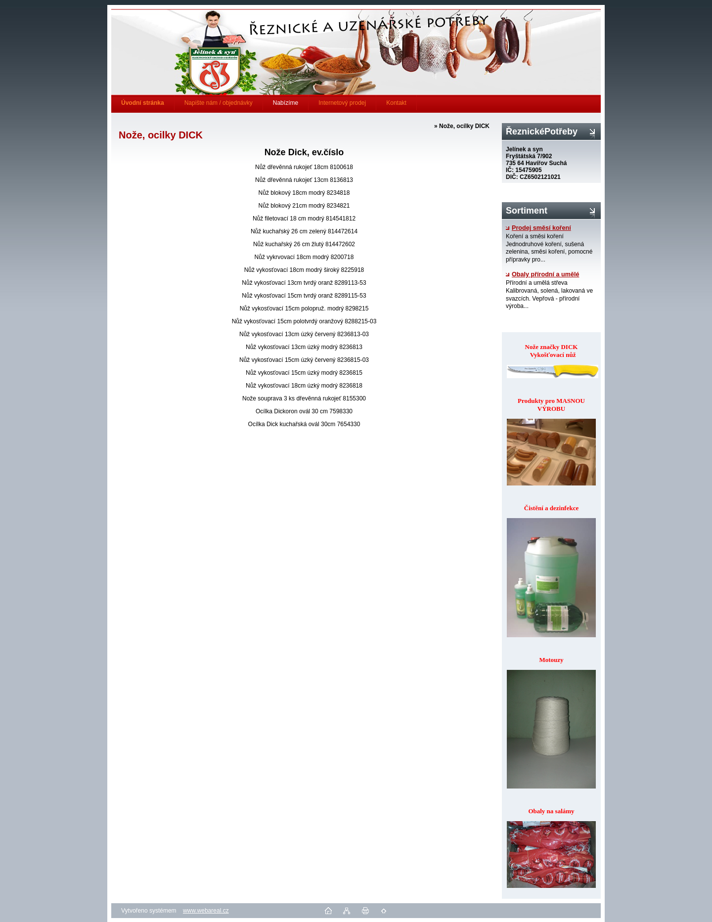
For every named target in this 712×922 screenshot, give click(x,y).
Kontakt (396, 102)
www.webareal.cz (206, 910)
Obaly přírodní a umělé (542, 274)
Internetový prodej (342, 102)
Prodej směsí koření (538, 227)
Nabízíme (285, 102)
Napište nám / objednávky (218, 102)
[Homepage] (143, 102)
